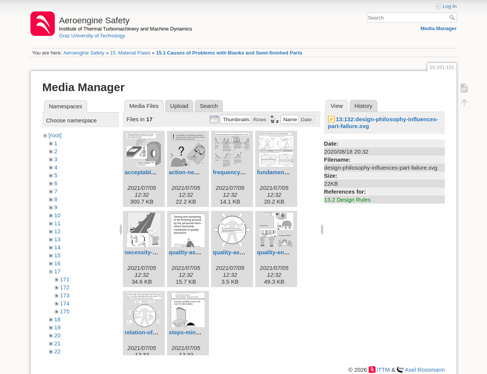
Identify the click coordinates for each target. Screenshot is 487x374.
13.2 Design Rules (347, 199)
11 (57, 223)
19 (57, 327)
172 (65, 287)
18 (57, 319)
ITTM (383, 369)
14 (57, 247)
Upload (179, 106)
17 (57, 271)
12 (57, 231)
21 (57, 343)
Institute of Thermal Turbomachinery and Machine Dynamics (125, 29)
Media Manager (438, 28)
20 (57, 335)
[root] (55, 135)
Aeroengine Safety (83, 53)
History (363, 106)
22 (57, 351)
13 (57, 239)
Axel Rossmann (425, 369)
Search (453, 17)
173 (65, 295)
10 (57, 215)
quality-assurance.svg (243, 252)
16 (57, 263)
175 (65, 311)
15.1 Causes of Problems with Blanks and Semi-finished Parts (229, 53)
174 (65, 303)
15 (57, 255)
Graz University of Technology (92, 36)
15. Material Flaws (130, 53)
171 (65, 279)
